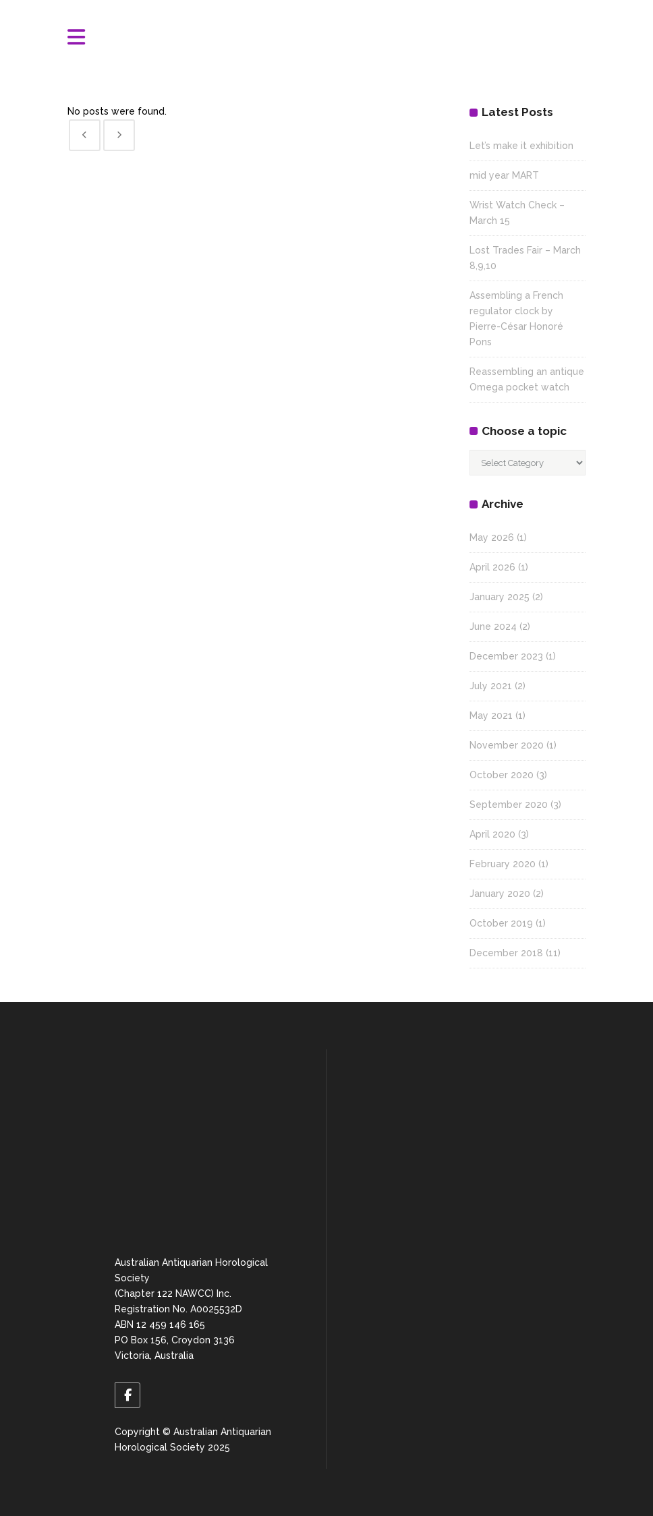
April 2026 (492, 567)
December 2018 (506, 953)
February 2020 (503, 863)
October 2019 (501, 923)
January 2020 (500, 893)
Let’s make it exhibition (521, 145)
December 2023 (506, 656)
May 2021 (491, 715)
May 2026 (492, 537)
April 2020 (492, 834)
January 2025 (500, 596)
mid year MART (504, 175)
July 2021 (491, 685)
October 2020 (502, 774)
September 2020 (509, 804)
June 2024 (493, 626)
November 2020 (507, 745)
